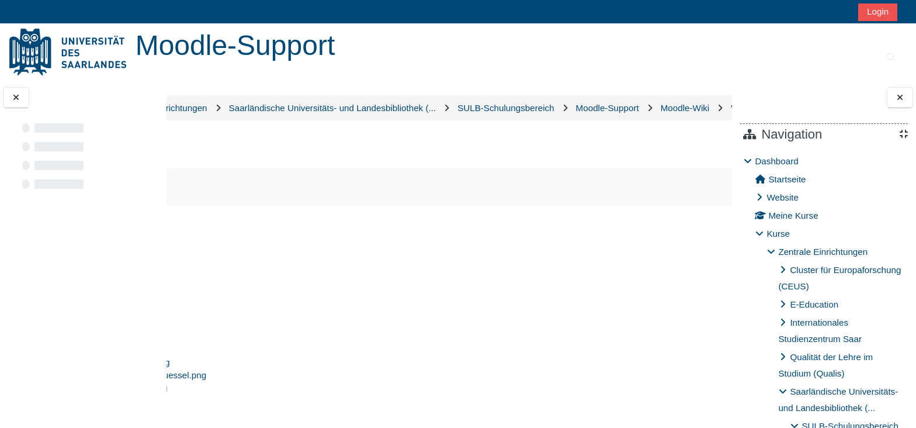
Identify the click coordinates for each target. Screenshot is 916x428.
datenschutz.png (240, 297)
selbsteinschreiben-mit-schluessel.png (283, 400)
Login (878, 11)
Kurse (778, 234)
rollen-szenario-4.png (250, 374)
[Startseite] (67, 51)
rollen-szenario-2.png (250, 349)
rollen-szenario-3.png (250, 362)
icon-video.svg (236, 323)
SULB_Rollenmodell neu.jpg (263, 413)
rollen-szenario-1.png (250, 336)
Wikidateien (481, 133)
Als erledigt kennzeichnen (257, 212)
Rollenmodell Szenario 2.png (264, 387)
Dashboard (776, 161)
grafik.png (227, 310)
